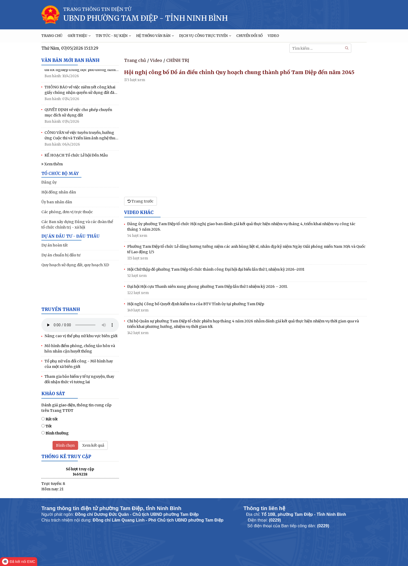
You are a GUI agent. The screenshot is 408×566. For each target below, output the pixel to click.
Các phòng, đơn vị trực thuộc (67, 212)
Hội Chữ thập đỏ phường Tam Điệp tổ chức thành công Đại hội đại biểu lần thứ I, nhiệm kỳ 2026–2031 (215, 269)
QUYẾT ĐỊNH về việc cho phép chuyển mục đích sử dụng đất (78, 113)
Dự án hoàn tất (54, 245)
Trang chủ (135, 60)
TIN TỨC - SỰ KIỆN (113, 36)
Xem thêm (52, 164)
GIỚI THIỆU (79, 36)
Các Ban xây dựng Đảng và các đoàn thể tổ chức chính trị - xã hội (77, 224)
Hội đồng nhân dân (58, 192)
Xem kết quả (93, 445)
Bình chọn (65, 445)
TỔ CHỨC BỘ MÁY (60, 173)
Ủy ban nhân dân (56, 202)
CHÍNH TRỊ (177, 60)
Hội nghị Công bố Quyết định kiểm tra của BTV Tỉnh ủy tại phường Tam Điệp (195, 304)
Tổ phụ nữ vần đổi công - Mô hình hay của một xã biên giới (78, 364)
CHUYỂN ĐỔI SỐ (249, 36)
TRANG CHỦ (51, 36)
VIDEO (273, 36)
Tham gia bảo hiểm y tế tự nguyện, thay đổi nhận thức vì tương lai (79, 379)
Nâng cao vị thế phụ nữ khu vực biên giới (80, 336)
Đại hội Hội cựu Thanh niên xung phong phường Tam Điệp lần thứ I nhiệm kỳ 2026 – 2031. (207, 286)
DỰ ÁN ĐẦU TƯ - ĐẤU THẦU (70, 236)
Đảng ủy (49, 182)
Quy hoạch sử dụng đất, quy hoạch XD (75, 265)
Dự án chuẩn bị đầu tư (60, 255)
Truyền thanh (60, 309)
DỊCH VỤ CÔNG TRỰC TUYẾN (205, 36)
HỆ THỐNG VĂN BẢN (155, 36)
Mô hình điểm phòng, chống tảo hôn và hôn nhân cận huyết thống (79, 348)
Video (156, 60)
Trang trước (141, 201)
